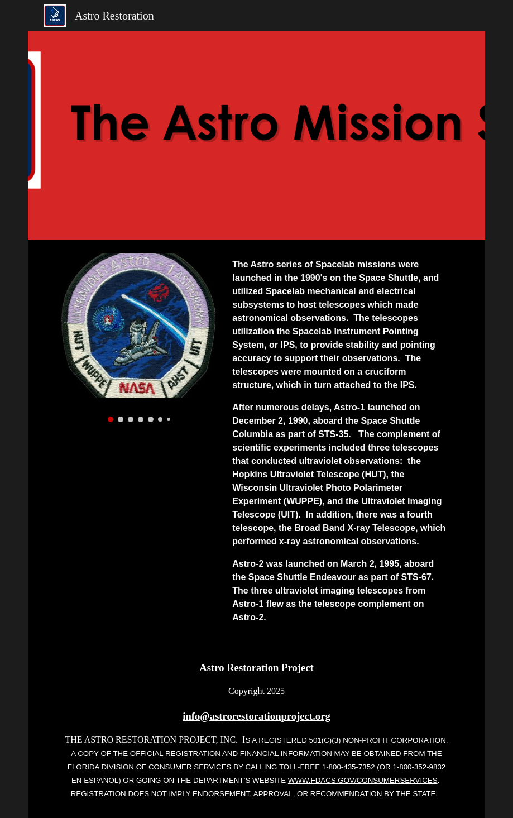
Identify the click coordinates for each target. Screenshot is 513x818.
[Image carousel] (139, 337)
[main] (340, 441)
